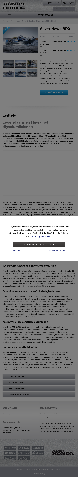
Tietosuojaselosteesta (41, 236)
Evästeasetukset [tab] (56, 250)
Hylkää (16, 250)
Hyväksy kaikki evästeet (39, 244)
